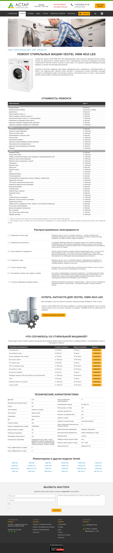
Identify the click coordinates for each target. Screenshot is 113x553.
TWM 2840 (98, 468)
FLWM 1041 (65, 465)
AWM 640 (15, 462)
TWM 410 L (64, 471)
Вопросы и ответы (58, 13)
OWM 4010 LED (42, 49)
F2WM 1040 (65, 462)
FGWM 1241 (31, 465)
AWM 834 (31, 462)
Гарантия (36, 532)
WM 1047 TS (98, 471)
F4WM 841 (14, 465)
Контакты (71, 13)
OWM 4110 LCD (31, 468)
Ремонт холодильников (41, 529)
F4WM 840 (98, 462)
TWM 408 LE (48, 471)
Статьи (45, 13)
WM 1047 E (81, 471)
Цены (38, 13)
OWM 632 (48, 468)
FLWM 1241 (98, 465)
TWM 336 (15, 471)
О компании (12, 13)
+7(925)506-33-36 (81, 4)
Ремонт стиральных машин (22, 49)
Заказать (97, 349)
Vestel (34, 49)
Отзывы (30, 13)
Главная (10, 49)
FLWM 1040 (48, 465)
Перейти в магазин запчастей (53, 315)
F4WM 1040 (81, 462)
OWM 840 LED (81, 468)
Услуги (22, 13)
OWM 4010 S (15, 468)
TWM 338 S (31, 471)
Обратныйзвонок (100, 5)
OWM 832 (65, 468)
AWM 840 (48, 462)
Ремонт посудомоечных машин (43, 527)
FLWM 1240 (81, 465)
